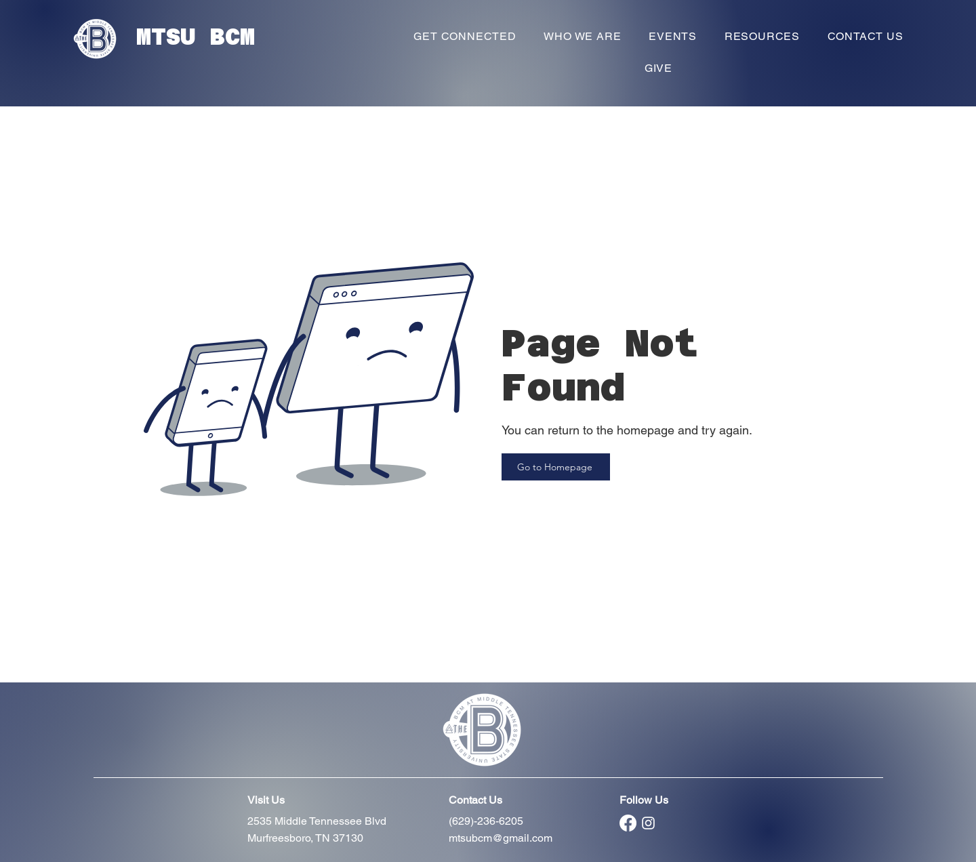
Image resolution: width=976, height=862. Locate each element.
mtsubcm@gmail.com (500, 838)
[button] (465, 36)
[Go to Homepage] (556, 466)
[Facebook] (627, 823)
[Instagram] (648, 823)
